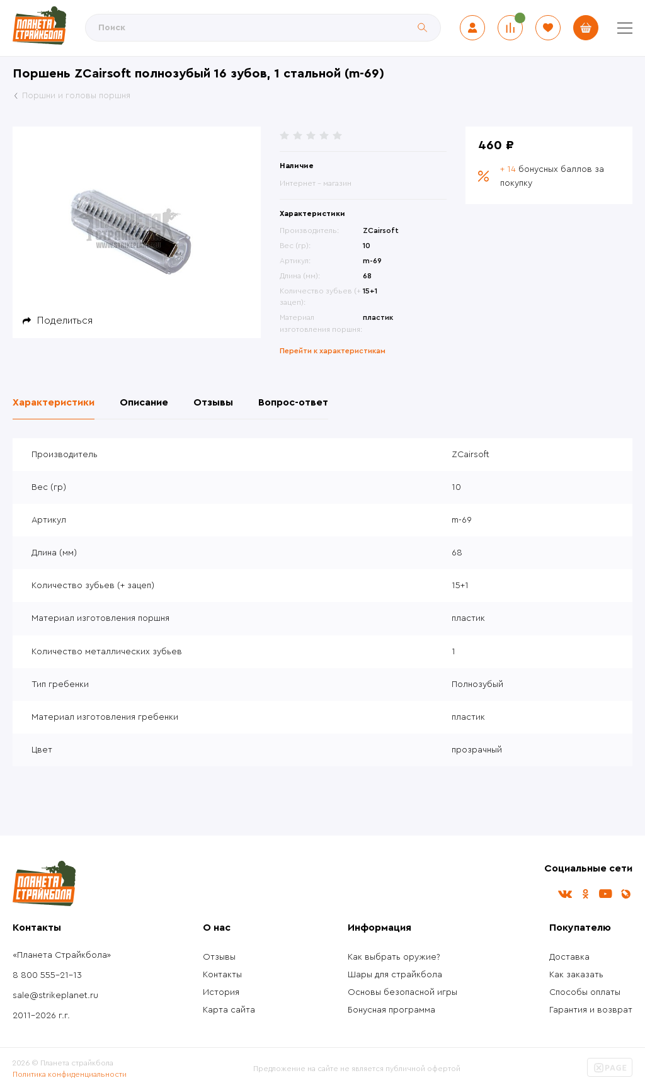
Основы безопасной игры (402, 992)
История (221, 992)
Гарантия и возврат (590, 1010)
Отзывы (219, 957)
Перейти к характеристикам (332, 351)
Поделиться (65, 320)
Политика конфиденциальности (70, 1074)
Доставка (569, 957)
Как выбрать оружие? (394, 957)
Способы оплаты (584, 992)
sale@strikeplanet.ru (55, 995)
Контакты (222, 974)
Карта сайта (229, 1010)
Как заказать (576, 974)
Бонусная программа (391, 1010)
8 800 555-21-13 (47, 975)
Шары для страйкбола (395, 974)
